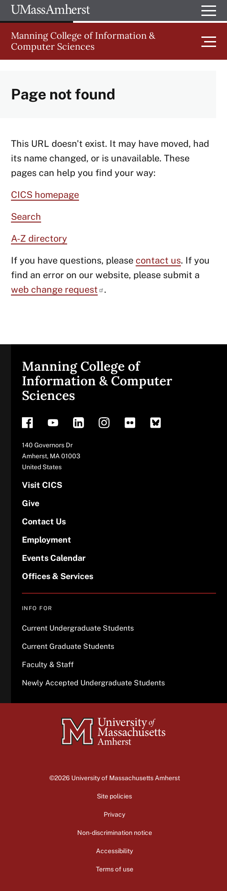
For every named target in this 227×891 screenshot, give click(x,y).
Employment (46, 539)
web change (57, 289)
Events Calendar (53, 558)
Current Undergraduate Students (78, 628)
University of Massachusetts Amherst (125, 778)
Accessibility (114, 851)
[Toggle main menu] (208, 41)
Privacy (114, 814)
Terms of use (114, 869)
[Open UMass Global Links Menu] (208, 10)
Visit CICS (42, 485)
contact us (158, 260)
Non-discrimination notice (114, 832)
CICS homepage (45, 194)
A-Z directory (39, 238)
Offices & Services (57, 576)
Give (30, 503)
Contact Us (44, 521)
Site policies (114, 796)
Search (26, 216)
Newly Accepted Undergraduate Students (93, 683)
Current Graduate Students (68, 646)
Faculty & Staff (48, 664)
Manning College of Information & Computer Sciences (83, 41)
